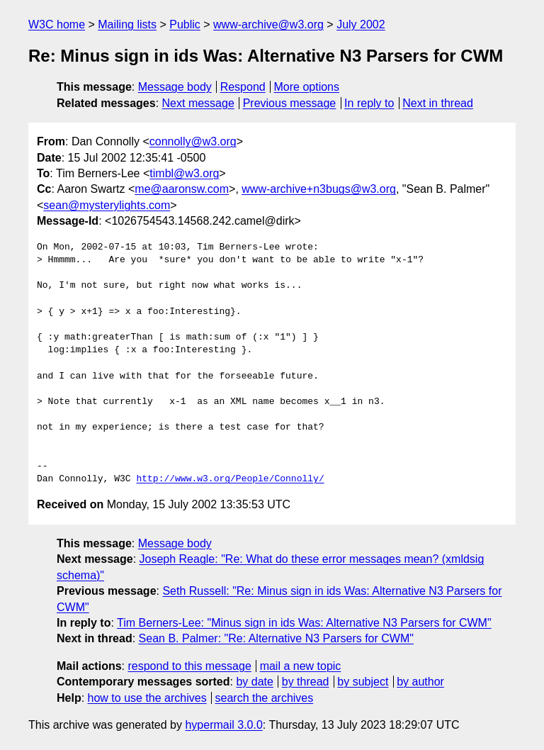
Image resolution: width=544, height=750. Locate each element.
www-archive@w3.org (268, 24)
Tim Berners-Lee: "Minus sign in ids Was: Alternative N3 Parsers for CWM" (304, 623)
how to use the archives (147, 698)
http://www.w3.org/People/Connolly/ (230, 479)
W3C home (56, 24)
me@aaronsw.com (182, 189)
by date (254, 682)
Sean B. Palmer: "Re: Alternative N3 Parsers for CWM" (276, 638)
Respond (243, 87)
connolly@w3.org (193, 141)
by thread (305, 682)
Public (184, 24)
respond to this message (189, 666)
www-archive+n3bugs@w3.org (319, 189)
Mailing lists (127, 24)
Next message (198, 103)
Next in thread (437, 103)
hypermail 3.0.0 (223, 725)
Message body (175, 87)
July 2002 (360, 24)
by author (420, 682)
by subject (362, 682)
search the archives (264, 698)
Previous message (289, 103)
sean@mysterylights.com (106, 205)
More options (307, 87)
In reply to (369, 103)
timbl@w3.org (184, 173)
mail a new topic (300, 666)
